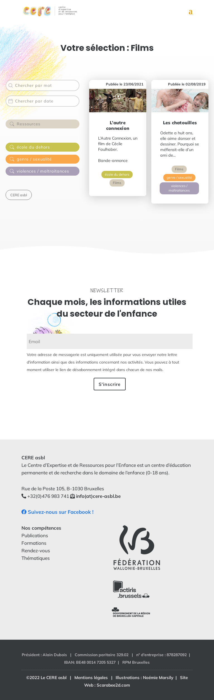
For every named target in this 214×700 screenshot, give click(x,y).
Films (117, 183)
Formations (33, 543)
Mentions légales (91, 677)
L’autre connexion (117, 125)
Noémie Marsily (158, 677)
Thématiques (35, 558)
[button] (42, 125)
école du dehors (117, 174)
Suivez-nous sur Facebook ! (57, 512)
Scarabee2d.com (113, 685)
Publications (34, 535)
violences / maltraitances (179, 188)
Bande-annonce (113, 160)
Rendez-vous (35, 550)
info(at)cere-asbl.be (98, 496)
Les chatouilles (180, 122)
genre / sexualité (179, 177)
